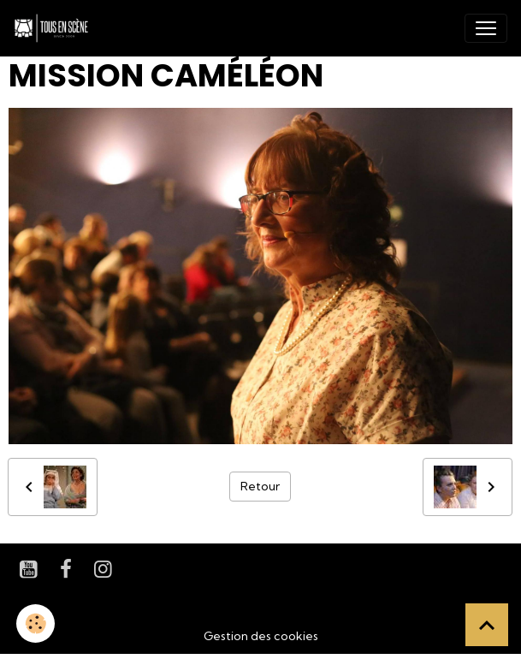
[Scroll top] (486, 624)
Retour (260, 486)
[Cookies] (36, 623)
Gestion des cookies (261, 636)
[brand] (55, 28)
